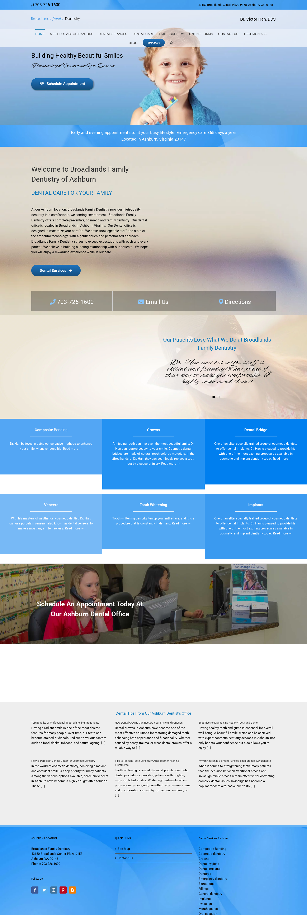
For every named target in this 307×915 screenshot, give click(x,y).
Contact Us (125, 858)
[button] (171, 42)
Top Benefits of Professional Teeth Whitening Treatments (65, 722)
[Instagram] (53, 890)
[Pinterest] (63, 890)
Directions (238, 301)
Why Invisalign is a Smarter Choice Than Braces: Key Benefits (234, 760)
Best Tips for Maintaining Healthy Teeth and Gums (228, 722)
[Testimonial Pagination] (213, 397)
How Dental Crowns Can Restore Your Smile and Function (149, 722)
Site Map (124, 849)
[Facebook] (34, 890)
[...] (102, 743)
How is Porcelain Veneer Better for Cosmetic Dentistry (63, 760)
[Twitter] (44, 890)
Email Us (156, 301)
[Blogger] (72, 890)
